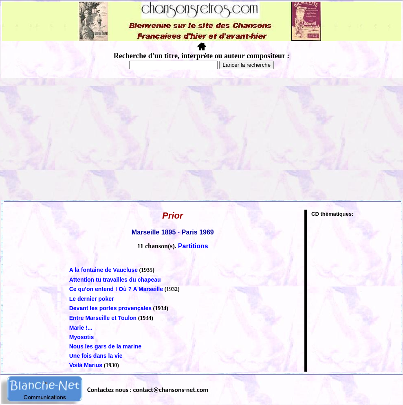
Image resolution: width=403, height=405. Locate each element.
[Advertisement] (201, 139)
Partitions (193, 246)
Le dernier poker (91, 299)
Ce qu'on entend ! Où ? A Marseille (116, 289)
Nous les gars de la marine (105, 346)
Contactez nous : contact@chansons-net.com (147, 390)
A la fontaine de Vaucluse (103, 270)
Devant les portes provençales (110, 308)
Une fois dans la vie (96, 355)
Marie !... (80, 327)
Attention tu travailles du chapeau (115, 279)
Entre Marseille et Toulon (103, 318)
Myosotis (81, 337)
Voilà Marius (85, 365)
